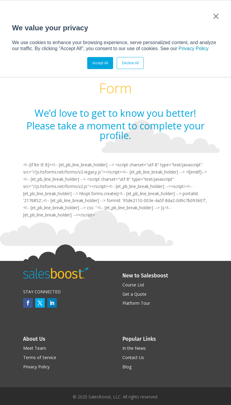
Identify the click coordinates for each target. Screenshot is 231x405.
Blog (126, 367)
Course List (133, 285)
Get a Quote (134, 294)
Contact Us (133, 357)
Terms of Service (39, 357)
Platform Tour (136, 303)
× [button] (215, 16)
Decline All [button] (130, 63)
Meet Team (34, 348)
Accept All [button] (100, 63)
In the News (134, 348)
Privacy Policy (194, 48)
